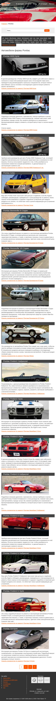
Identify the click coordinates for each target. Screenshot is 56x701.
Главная (28, 4)
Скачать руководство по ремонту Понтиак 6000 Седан (19, 130)
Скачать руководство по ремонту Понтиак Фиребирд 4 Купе (21, 623)
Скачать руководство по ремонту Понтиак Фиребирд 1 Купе (21, 431)
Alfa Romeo (13, 38)
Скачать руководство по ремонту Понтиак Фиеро (17, 356)
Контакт (52, 4)
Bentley (30, 40)
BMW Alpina (5, 42)
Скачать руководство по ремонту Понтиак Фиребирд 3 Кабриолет (23, 510)
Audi (49, 38)
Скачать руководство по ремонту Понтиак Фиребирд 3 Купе (21, 548)
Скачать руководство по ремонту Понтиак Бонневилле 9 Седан (22, 243)
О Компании (6, 684)
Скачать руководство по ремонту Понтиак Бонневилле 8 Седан (22, 280)
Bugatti (33, 42)
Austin (4, 40)
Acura (6, 38)
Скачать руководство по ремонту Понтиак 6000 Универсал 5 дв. (22, 167)
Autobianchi (10, 40)
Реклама (5, 685)
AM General (25, 38)
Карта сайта (6, 678)
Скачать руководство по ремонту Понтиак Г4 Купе (17, 661)
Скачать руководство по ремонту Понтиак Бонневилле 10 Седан (22, 318)
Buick (37, 42)
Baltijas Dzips (18, 40)
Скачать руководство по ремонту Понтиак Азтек (17, 205)
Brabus (12, 42)
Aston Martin (43, 38)
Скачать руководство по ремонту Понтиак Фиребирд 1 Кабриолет (23, 393)
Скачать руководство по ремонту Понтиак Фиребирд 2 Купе (21, 469)
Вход (35, 4)
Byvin (45, 42)
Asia (37, 38)
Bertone (36, 40)
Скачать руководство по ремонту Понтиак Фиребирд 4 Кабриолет (23, 585)
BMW (44, 40)
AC (3, 38)
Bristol (23, 42)
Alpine (19, 38)
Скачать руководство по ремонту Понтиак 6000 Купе (18, 88)
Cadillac (50, 42)
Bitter (40, 40)
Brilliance (18, 42)
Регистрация (42, 4)
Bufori (28, 42)
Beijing (25, 40)
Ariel (31, 38)
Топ (4, 687)
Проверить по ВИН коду (10, 680)
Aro (34, 38)
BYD (41, 42)
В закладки (20, 4)
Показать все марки (8, 45)
